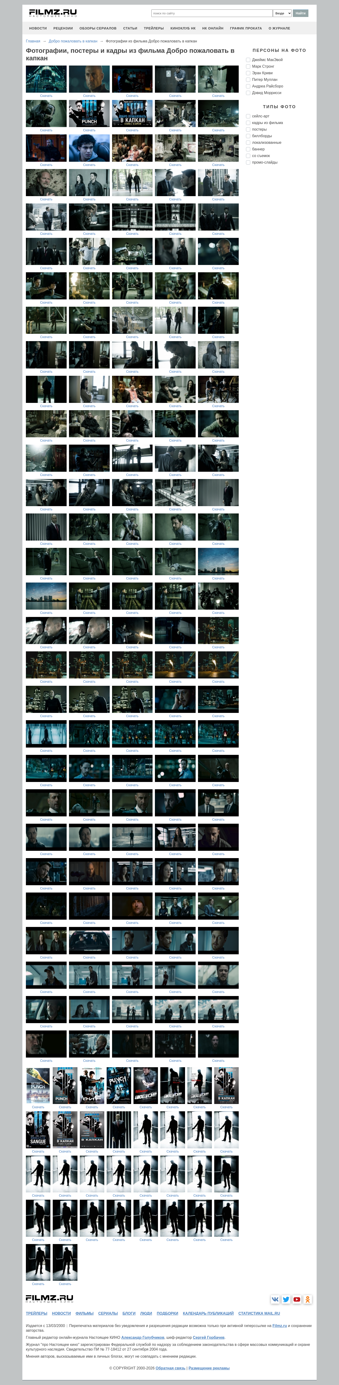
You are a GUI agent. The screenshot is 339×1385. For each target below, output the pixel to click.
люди (146, 1313)
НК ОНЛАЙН (212, 28)
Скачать (46, 96)
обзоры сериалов (98, 28)
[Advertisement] (281, 247)
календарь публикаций (208, 1313)
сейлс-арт (260, 116)
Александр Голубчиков (142, 1337)
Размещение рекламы (209, 1368)
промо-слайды (265, 162)
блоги (128, 1313)
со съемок (261, 156)
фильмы (84, 1313)
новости (38, 28)
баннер (258, 149)
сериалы (108, 1313)
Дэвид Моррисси (266, 93)
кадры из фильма (267, 123)
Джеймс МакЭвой (267, 60)
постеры (259, 129)
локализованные (266, 143)
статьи (130, 28)
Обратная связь (171, 1368)
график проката (246, 28)
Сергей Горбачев (208, 1337)
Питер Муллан (264, 80)
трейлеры (154, 28)
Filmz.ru (279, 1326)
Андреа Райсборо (267, 86)
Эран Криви (262, 73)
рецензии (63, 28)
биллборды (262, 136)
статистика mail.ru (259, 1313)
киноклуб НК (183, 28)
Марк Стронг (263, 66)
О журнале (279, 28)
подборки (167, 1313)
